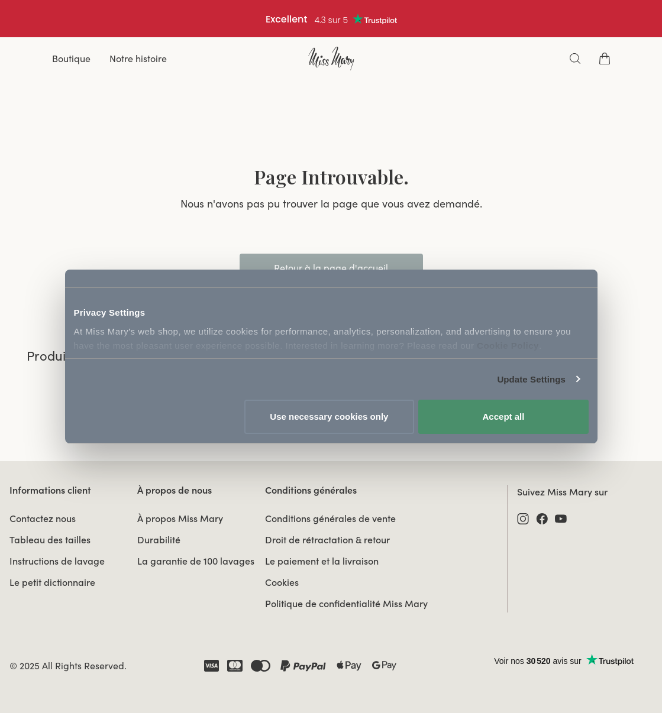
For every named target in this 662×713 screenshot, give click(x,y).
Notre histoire (138, 58)
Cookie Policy (508, 346)
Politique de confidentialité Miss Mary (346, 604)
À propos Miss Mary (180, 518)
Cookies (282, 582)
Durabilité (158, 540)
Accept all (504, 416)
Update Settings (531, 379)
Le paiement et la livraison (322, 561)
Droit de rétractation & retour (327, 540)
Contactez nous (42, 518)
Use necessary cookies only (329, 416)
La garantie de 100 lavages (195, 561)
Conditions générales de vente (330, 518)
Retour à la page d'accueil (331, 268)
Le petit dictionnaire (52, 582)
